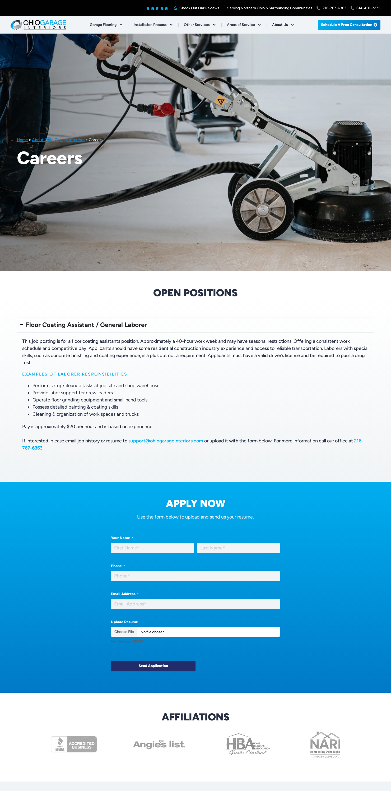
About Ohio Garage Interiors (58, 139)
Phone (118, 566)
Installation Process (153, 24)
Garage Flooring (106, 24)
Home (22, 139)
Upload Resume (124, 622)
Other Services (200, 24)
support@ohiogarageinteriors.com (165, 441)
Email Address (125, 594)
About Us (283, 24)
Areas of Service (244, 24)
